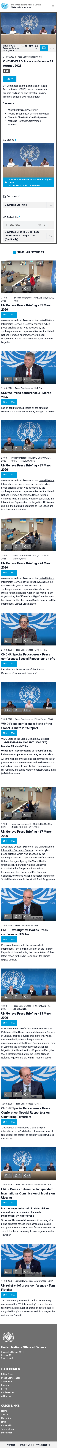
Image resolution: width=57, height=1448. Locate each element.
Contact (11, 1445)
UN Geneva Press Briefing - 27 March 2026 (26, 467)
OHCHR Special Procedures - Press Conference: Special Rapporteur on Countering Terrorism (25, 1112)
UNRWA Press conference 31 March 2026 (26, 395)
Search (4, 1414)
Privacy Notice (42, 1445)
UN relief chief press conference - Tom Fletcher (28, 1288)
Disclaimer (6, 1432)
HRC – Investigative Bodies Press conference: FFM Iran (24, 932)
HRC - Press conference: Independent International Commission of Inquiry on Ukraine (28, 1193)
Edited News (7, 1374)
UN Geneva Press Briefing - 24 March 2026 (26, 565)
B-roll (4, 1389)
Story (10, 79)
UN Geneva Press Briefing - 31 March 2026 (26, 307)
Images (5, 1385)
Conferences (7, 1392)
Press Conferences (10, 1378)
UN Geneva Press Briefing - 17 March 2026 (26, 834)
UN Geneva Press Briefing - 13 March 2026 (26, 1016)
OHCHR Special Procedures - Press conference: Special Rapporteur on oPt (28, 656)
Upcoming (6, 1418)
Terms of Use (7, 1429)
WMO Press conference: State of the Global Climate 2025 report (26, 726)
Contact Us (6, 1425)
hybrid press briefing (33, 1035)
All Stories (6, 1396)
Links (3, 1422)
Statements (6, 1381)
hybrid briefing (8, 585)
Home (4, 1411)
